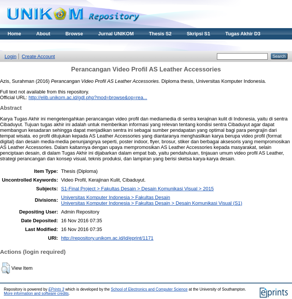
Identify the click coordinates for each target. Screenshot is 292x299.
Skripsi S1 (198, 33)
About (43, 33)
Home (14, 33)
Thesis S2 (160, 33)
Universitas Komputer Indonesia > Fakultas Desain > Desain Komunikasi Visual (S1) (151, 203)
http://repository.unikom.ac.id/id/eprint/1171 (107, 238)
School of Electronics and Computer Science (149, 289)
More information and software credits (36, 293)
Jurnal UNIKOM (116, 33)
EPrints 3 (56, 289)
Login (10, 56)
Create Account (38, 56)
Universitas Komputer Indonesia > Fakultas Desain (115, 197)
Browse (74, 33)
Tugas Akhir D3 (242, 33)
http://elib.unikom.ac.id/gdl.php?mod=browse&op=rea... (87, 97)
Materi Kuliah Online (31, 45)
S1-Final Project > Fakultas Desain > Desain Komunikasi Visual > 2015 (137, 188)
